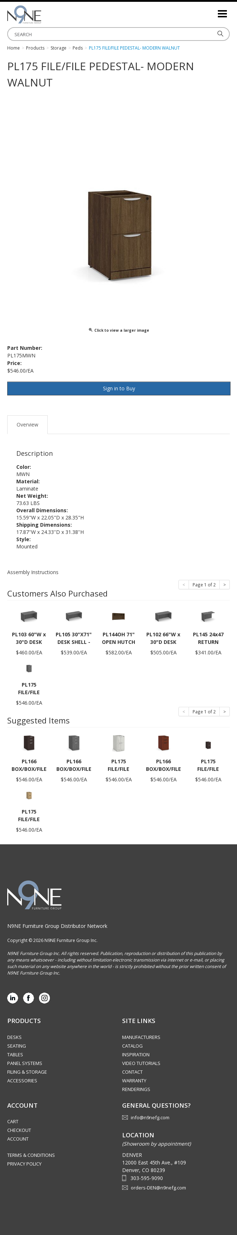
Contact (132, 1072)
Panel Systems (24, 1063)
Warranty (134, 1080)
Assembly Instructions (33, 572)
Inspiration (136, 1054)
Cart (12, 1121)
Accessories (22, 1080)
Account (18, 1139)
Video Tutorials (141, 1063)
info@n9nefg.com (150, 1117)
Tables (15, 1054)
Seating (16, 1046)
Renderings (136, 1089)
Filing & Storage (27, 1072)
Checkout (19, 1130)
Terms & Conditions (31, 1155)
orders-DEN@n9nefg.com (158, 1187)
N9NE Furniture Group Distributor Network (57, 925)
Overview (27, 424)
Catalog (132, 1046)
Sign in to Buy (119, 388)
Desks (14, 1037)
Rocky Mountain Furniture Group (43, 14)
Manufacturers (141, 1037)
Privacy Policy (24, 1163)
